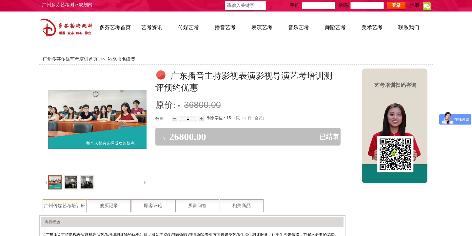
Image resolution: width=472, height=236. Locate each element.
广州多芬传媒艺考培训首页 (70, 59)
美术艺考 (372, 27)
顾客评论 (153, 205)
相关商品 (241, 205)
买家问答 (197, 205)
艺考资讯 (151, 27)
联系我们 (408, 27)
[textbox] (245, 5)
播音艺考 (225, 27)
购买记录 (109, 205)
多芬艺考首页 (115, 27)
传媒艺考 (188, 27)
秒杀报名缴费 (121, 59)
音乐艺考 (298, 27)
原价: (165, 105)
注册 (414, 5)
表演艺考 (261, 27)
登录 (396, 5)
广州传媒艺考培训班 (64, 205)
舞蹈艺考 (335, 27)
